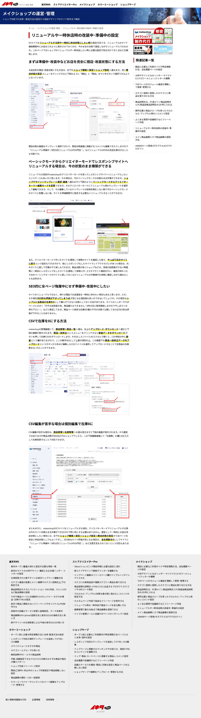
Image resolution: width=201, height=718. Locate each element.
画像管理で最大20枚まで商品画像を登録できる (96, 609)
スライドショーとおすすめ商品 (25, 645)
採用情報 (50, 699)
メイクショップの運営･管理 (48, 28)
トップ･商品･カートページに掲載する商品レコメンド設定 (101, 656)
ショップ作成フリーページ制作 (25, 666)
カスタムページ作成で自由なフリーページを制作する (99, 600)
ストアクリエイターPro (65, 4)
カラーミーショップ (108, 4)
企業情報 (36, 699)
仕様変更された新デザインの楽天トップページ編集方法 (37, 577)
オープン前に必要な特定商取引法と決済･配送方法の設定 (37, 634)
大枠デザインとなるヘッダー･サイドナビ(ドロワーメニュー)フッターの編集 (153, 77)
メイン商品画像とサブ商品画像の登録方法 (153, 138)
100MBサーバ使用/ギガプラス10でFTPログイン (153, 147)
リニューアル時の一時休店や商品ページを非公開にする (100, 605)
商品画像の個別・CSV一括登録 (25, 677)
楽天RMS (46, 4)
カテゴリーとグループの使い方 (25, 650)
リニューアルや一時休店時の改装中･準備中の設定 (153, 129)
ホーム (31, 28)
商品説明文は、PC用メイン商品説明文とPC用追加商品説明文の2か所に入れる (153, 103)
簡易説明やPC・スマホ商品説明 (26, 654)
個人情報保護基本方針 (16, 699)
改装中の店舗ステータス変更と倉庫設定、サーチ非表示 (37, 610)
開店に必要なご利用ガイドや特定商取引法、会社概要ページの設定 (153, 68)
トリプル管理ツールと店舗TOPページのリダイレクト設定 (101, 613)
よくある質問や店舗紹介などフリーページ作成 (153, 121)
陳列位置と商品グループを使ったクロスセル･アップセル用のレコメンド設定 (154, 112)
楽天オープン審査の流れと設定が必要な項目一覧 (33, 566)
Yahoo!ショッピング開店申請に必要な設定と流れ (97, 566)
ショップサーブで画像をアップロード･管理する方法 (98, 671)
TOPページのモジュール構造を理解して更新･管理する (153, 85)
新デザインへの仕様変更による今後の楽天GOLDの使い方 (37, 622)
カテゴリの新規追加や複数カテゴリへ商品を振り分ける (100, 582)
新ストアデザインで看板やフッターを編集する (96, 570)
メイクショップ (87, 4)
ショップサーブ (128, 4)
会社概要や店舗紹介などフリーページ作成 (94, 660)
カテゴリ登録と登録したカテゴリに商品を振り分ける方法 (153, 94)
